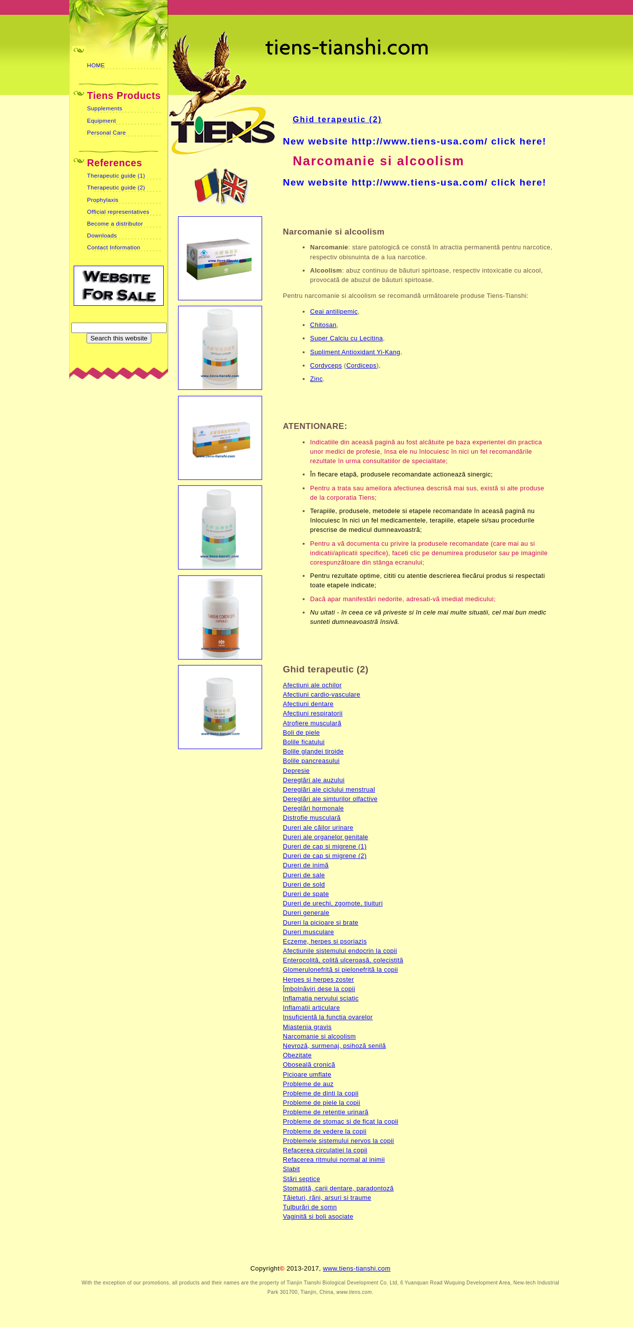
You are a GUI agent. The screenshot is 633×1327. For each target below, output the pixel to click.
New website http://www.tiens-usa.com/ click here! (414, 141)
